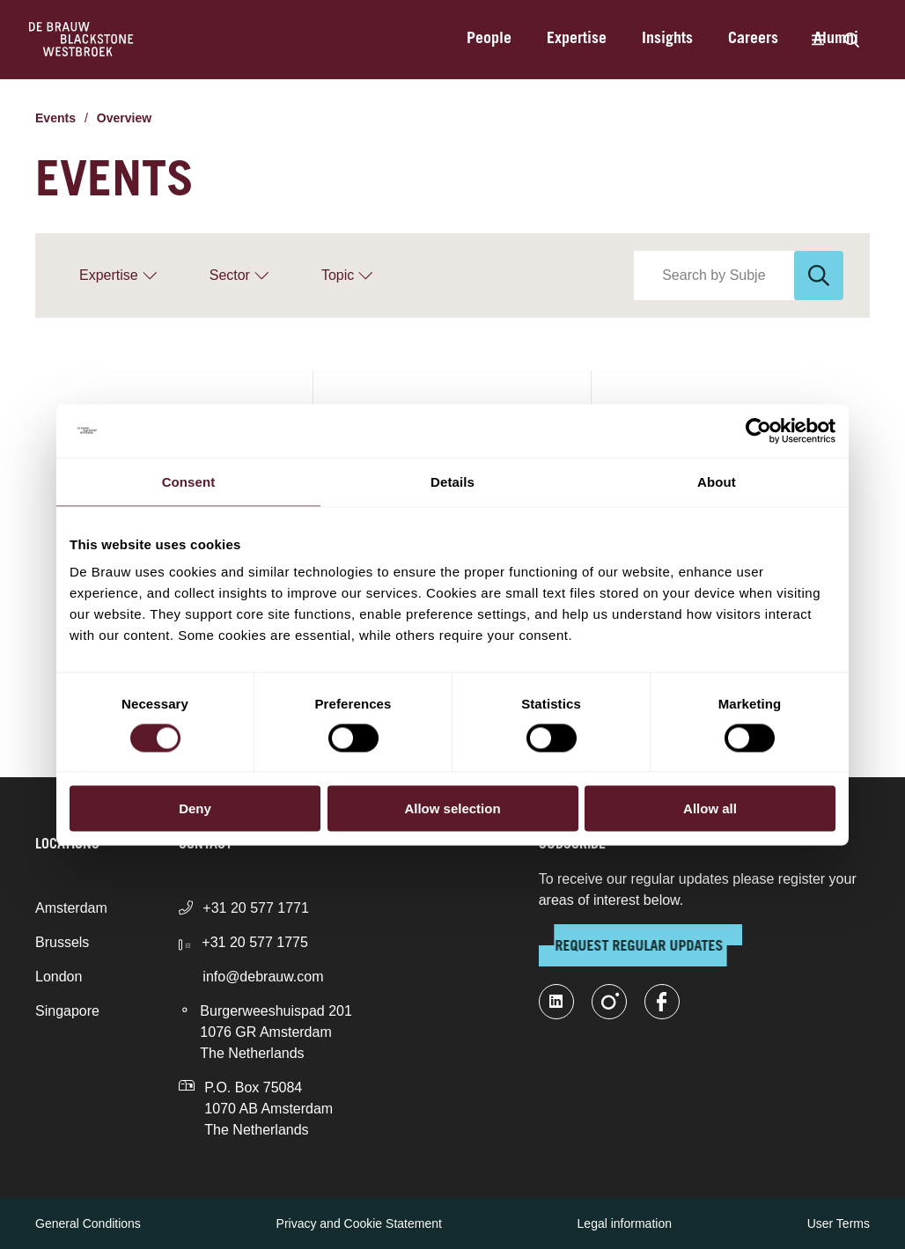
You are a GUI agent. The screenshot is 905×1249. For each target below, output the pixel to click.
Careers (753, 40)
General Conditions (88, 1223)
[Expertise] (118, 275)
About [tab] (716, 481)
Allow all (710, 808)
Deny (195, 808)
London (58, 976)
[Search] (851, 39)
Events (55, 118)
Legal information (625, 1223)
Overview (124, 118)
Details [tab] (452, 481)
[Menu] (817, 39)
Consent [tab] (189, 481)
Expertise (577, 40)
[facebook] (662, 1001)
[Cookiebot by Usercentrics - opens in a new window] (758, 430)
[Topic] (347, 275)
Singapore (67, 1010)
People (489, 40)
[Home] (81, 39)
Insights (667, 40)
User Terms (838, 1223)
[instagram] (609, 1001)
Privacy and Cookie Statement (359, 1223)
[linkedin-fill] (556, 1001)
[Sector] (239, 275)
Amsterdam (71, 907)
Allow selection (452, 808)
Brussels (62, 942)
